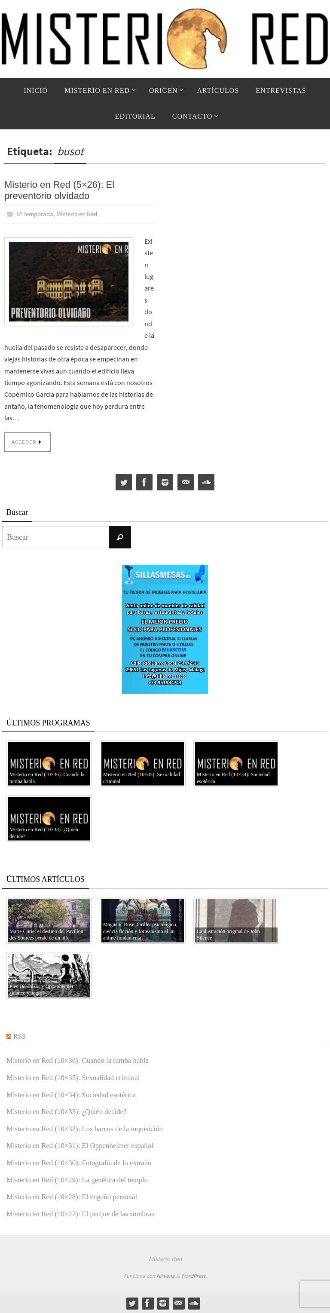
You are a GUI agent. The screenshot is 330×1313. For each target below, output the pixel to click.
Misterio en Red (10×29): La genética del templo (82, 1179)
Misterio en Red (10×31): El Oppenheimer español (85, 1144)
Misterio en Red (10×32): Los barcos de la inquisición (90, 1127)
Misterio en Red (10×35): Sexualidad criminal (78, 1076)
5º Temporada (37, 213)
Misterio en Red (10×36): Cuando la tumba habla (82, 1059)
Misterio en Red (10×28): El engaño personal (76, 1195)
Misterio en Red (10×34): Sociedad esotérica (75, 1094)
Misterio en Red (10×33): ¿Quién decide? (70, 1110)
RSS (20, 1035)
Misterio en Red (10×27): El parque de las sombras (85, 1213)
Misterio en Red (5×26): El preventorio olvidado (59, 190)
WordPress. (194, 1275)
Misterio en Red (82, 213)
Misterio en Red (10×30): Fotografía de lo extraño (84, 1161)
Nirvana (165, 1275)
